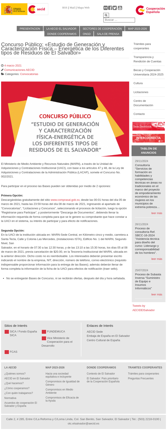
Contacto (139, 114)
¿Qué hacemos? (14, 383)
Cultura (138, 83)
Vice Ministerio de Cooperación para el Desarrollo (57, 341)
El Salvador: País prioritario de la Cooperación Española (103, 380)
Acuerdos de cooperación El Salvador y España (20, 404)
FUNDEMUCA (56, 331)
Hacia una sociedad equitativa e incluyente (59, 375)
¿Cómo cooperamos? (16, 388)
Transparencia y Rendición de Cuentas (147, 59)
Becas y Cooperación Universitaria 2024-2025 (149, 72)
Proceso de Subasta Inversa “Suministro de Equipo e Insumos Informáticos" (148, 281)
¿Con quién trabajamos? (18, 393)
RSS (64, 7)
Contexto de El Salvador (101, 373)
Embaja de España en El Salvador (108, 335)
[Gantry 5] (14, 9)
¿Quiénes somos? (14, 373)
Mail (72, 7)
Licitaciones (141, 92)
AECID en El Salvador (17, 378)
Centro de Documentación (143, 103)
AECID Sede (95, 331)
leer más (156, 213)
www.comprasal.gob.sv (65, 199)
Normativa (10, 398)
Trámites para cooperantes (142, 46)
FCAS (13, 351)
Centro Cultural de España (103, 340)
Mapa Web (83, 7)
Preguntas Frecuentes (141, 378)
